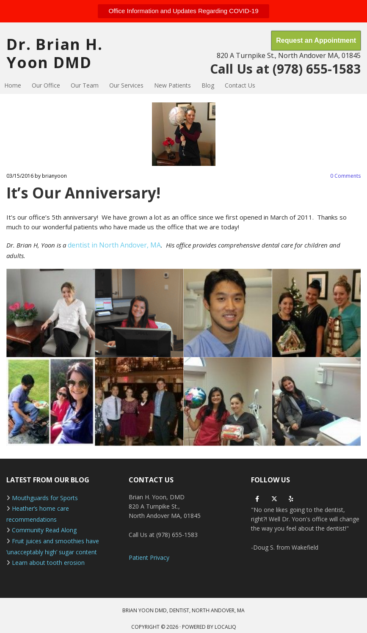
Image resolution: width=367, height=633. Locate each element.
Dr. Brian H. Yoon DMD (54, 53)
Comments (345, 175)
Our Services (126, 85)
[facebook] (257, 499)
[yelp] (291, 499)
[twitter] (274, 499)
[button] (183, 11)
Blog (207, 85)
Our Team (85, 85)
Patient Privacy (149, 557)
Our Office (46, 85)
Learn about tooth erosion (48, 563)
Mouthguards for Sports (45, 498)
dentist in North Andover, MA (114, 245)
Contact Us (240, 85)
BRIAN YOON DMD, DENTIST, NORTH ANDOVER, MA (183, 610)
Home (12, 85)
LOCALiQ (225, 626)
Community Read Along (44, 530)
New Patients (172, 85)
